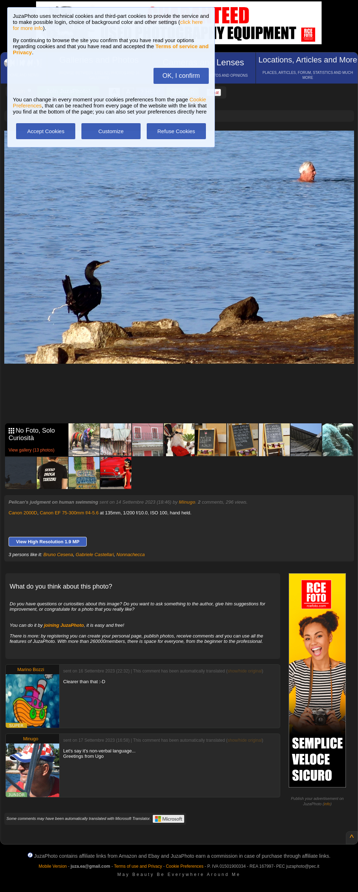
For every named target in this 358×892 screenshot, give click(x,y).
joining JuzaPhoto (64, 625)
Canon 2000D (23, 512)
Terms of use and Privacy (138, 866)
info (327, 804)
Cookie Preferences (184, 866)
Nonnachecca (130, 554)
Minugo (187, 502)
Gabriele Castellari (95, 554)
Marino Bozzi (30, 669)
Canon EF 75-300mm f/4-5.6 (69, 512)
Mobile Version (53, 866)
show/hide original (244, 671)
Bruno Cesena (58, 554)
